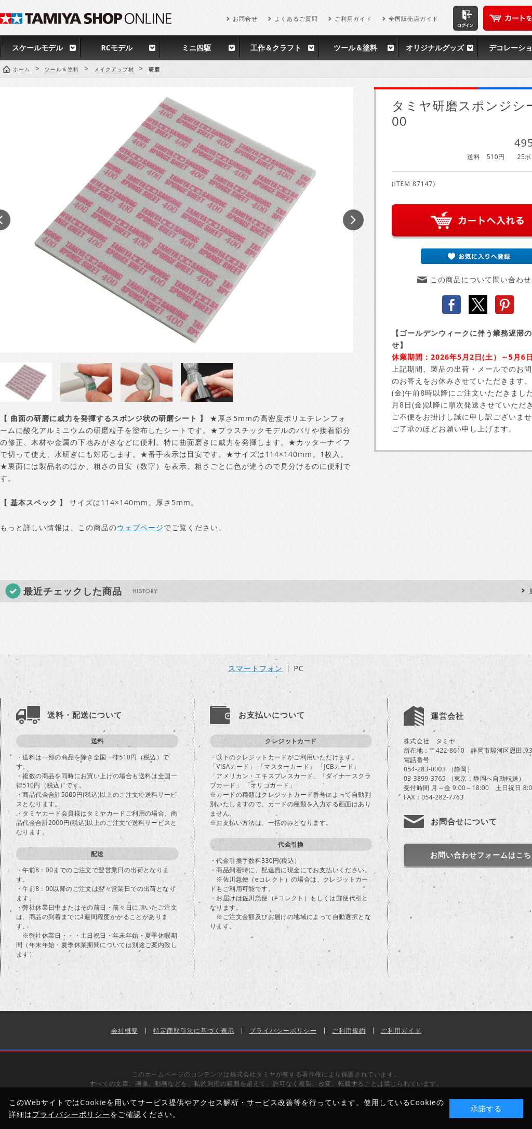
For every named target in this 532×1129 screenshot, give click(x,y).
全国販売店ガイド (413, 18)
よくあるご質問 (296, 18)
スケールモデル (37, 47)
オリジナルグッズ (435, 47)
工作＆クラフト (275, 47)
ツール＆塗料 (355, 47)
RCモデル (116, 47)
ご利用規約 (349, 1030)
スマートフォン (255, 668)
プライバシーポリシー (283, 1030)
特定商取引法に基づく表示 (193, 1030)
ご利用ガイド (353, 18)
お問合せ (245, 18)
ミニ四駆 (196, 47)
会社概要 (124, 1030)
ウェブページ (140, 527)
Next (353, 219)
